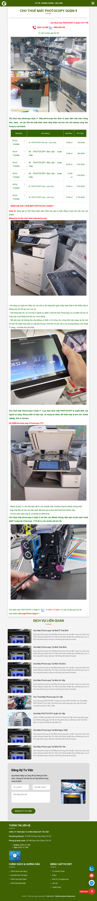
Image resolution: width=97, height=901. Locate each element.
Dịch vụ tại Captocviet (60, 879)
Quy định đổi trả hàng (19, 875)
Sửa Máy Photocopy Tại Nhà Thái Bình (50, 647)
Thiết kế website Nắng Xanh (65, 896)
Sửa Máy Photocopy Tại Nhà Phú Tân (49, 746)
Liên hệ (54, 883)
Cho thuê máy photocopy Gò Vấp (48, 697)
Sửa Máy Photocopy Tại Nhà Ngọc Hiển (50, 730)
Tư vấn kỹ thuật (58, 871)
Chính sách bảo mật (18, 883)
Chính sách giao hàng (19, 871)
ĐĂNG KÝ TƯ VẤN (23, 811)
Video (54, 875)
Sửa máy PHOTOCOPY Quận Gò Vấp (49, 713)
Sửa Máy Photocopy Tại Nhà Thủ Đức (49, 664)
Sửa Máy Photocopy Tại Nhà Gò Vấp (49, 680)
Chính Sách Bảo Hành (19, 879)
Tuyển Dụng (56, 887)
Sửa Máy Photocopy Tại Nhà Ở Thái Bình (50, 630)
